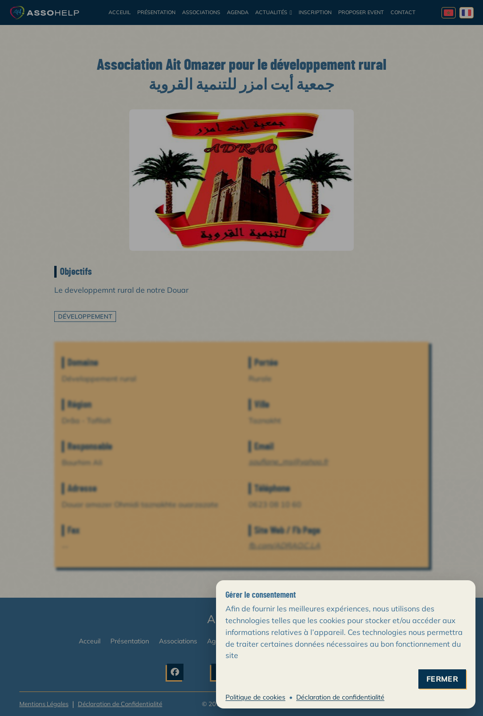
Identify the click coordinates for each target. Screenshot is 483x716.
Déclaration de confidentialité (340, 697)
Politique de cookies (255, 697)
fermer (442, 679)
